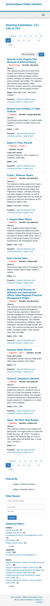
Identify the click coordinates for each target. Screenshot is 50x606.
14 (36, 36)
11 (20, 36)
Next (10, 45)
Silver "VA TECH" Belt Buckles (23, 420)
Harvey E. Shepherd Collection (23, 378)
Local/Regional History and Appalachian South (24, 535)
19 (24, 40)
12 (25, 36)
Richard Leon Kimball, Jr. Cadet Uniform (23, 110)
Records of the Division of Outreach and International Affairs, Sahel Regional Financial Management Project (24, 294)
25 (39, 40)
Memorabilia (11, 540)
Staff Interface (15, 597)
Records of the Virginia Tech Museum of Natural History (22, 61)
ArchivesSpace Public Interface (24, 4)
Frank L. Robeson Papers (20, 175)
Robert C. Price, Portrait (19, 142)
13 (31, 36)
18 (19, 40)
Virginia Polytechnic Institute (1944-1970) (22, 567)
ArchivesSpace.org (34, 597)
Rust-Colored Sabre (17, 258)
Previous (11, 36)
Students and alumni (14, 533)
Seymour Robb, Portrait (19, 349)
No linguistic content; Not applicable (20, 555)
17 (13, 40)
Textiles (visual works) (14, 543)
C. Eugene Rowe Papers (19, 219)
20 (29, 40)
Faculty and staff (12, 530)
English (9, 552)
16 (8, 40)
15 (41, 36)
